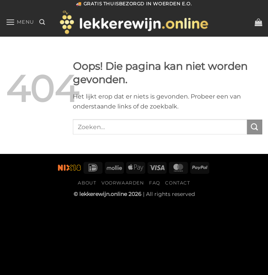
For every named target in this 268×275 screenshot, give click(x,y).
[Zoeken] (42, 22)
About (87, 183)
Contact (177, 183)
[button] (258, 22)
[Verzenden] (254, 127)
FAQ (154, 183)
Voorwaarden (122, 183)
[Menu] (20, 22)
